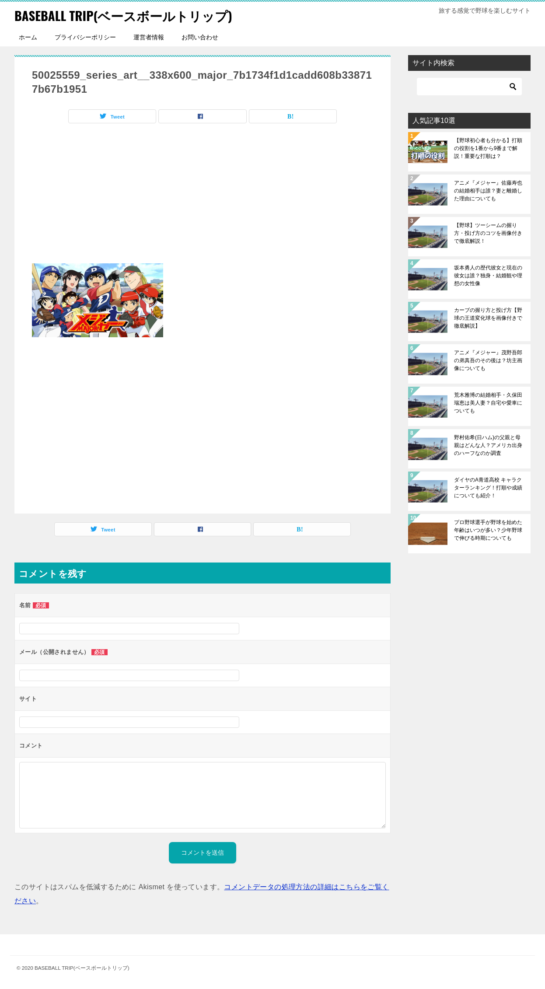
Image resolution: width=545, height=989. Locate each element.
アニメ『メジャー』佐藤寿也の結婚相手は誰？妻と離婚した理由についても (488, 191)
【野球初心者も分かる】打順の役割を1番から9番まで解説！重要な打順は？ (488, 148)
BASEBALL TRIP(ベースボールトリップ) (127, 15)
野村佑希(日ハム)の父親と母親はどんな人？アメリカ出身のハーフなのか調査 (488, 445)
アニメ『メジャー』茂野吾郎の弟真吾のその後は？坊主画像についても (488, 360)
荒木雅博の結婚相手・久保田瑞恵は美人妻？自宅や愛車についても (488, 403)
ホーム (28, 37)
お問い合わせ (200, 37)
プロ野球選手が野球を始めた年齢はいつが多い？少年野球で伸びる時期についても (488, 530)
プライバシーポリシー (85, 37)
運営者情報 (148, 37)
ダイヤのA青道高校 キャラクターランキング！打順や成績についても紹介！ (488, 488)
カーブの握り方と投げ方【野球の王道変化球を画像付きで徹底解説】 (488, 318)
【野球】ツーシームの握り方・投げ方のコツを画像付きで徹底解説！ (488, 233)
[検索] (469, 86)
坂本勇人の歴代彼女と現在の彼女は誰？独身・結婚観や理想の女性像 (488, 276)
